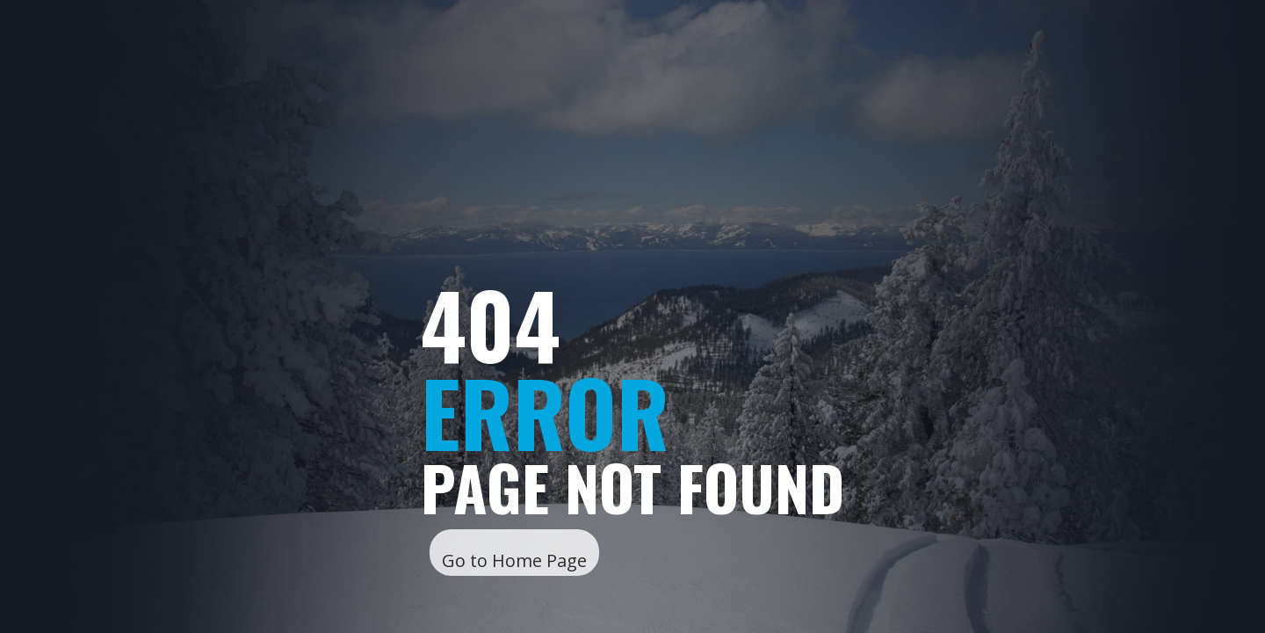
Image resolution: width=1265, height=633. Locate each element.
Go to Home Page (514, 560)
